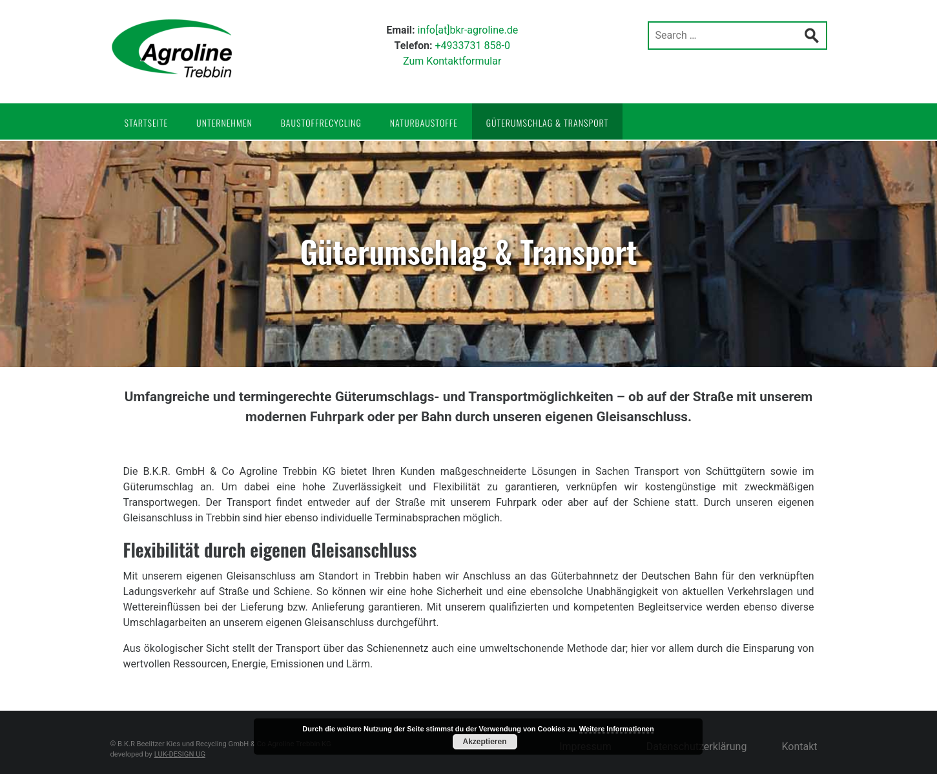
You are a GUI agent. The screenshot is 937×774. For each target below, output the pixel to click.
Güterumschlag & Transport (547, 122)
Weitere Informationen (616, 729)
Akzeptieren (484, 741)
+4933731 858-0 (472, 45)
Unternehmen (224, 122)
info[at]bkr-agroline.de (468, 30)
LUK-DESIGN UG (179, 754)
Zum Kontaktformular (452, 61)
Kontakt (799, 746)
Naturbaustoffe (424, 122)
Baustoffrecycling (321, 122)
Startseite (147, 122)
